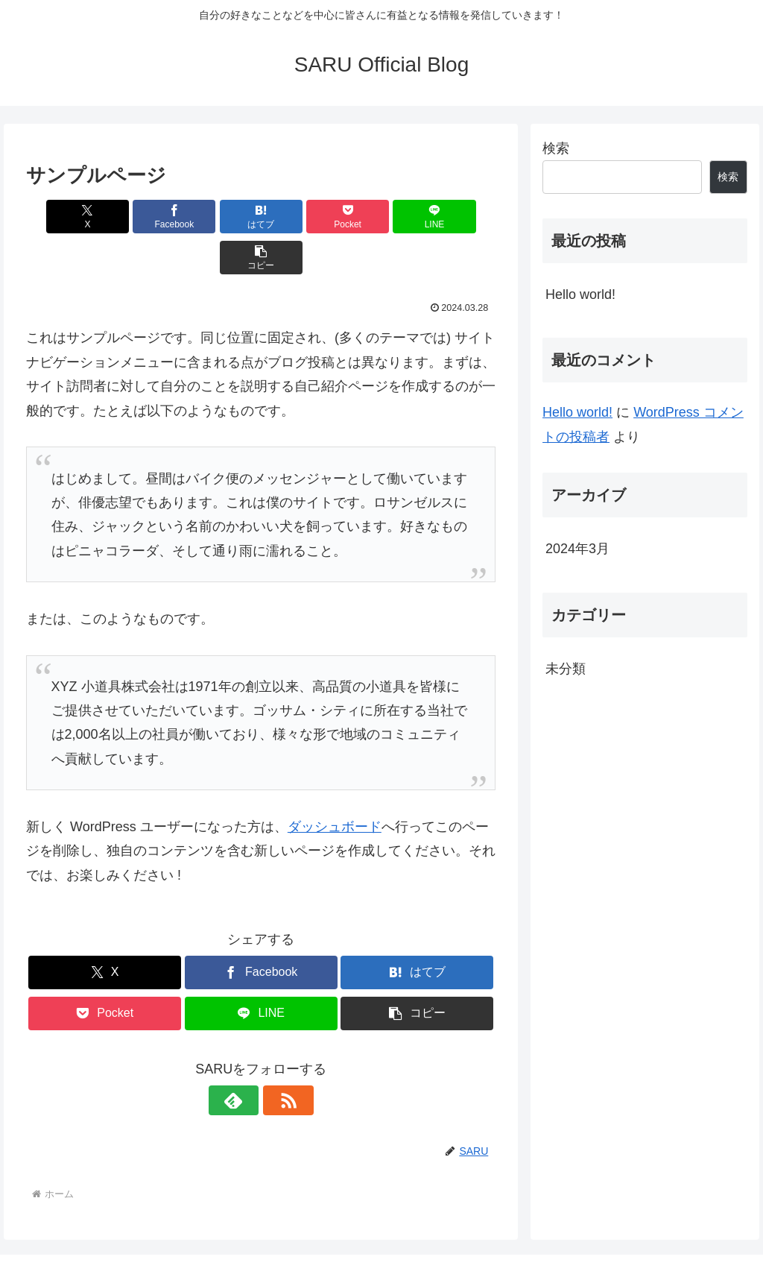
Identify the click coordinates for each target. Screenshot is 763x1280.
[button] (458, 216)
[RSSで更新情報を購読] (278, 1059)
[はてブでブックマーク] (221, 216)
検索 (555, 148)
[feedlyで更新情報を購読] (244, 1059)
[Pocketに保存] (300, 216)
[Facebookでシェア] (142, 216)
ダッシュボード (335, 785)
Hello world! (580, 294)
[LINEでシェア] (379, 216)
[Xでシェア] (63, 216)
